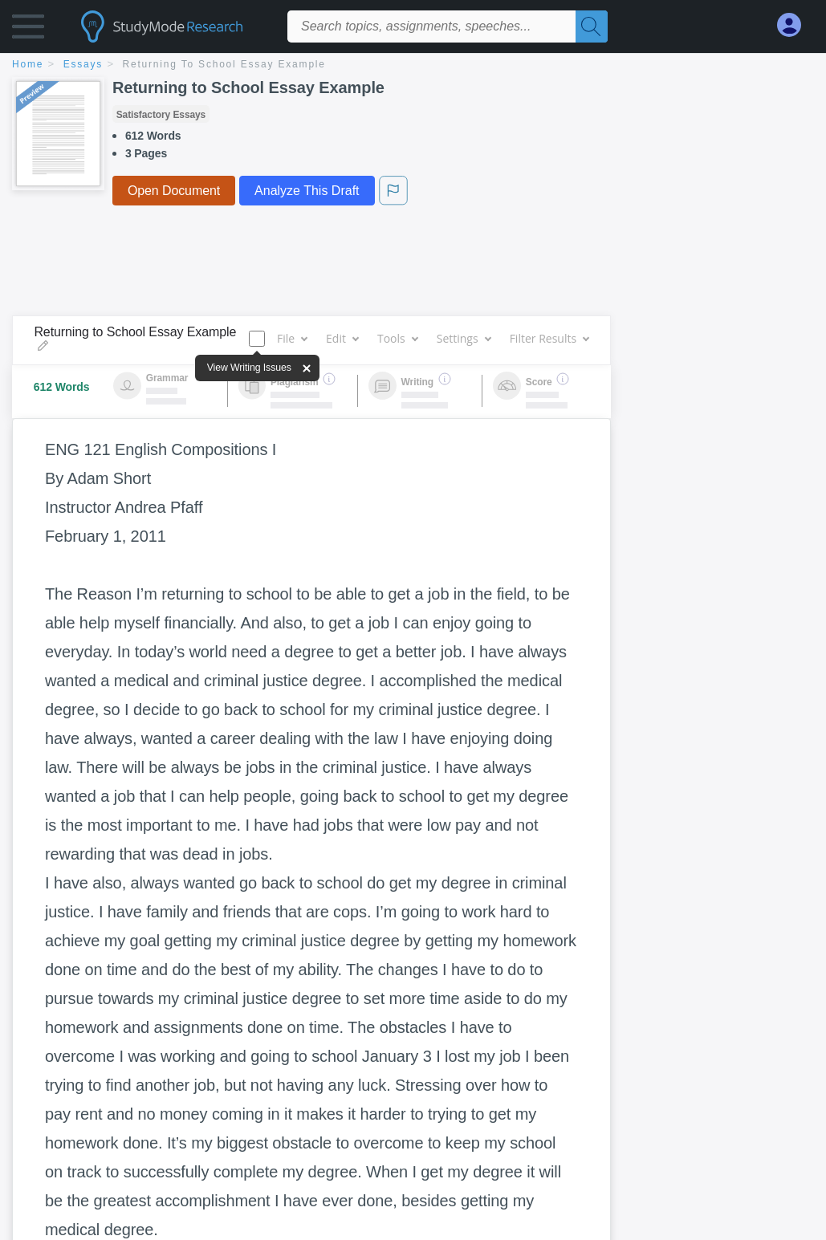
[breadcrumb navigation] (413, 65)
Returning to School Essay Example (224, 64)
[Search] (592, 26)
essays (83, 64)
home (27, 64)
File (292, 338)
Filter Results (549, 338)
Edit (342, 338)
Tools (397, 338)
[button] (28, 30)
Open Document (174, 190)
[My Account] (795, 25)
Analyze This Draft (306, 190)
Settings (463, 338)
